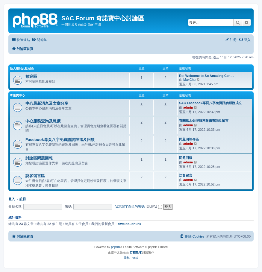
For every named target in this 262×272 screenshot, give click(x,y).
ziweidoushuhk (129, 224)
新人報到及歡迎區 (22, 68)
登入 (11, 199)
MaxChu (189, 79)
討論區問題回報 (39, 158)
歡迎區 (31, 76)
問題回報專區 (189, 139)
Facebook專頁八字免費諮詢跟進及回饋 (60, 139)
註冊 (22, 199)
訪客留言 (185, 175)
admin (188, 107)
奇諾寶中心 (17, 95)
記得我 (154, 206)
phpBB (115, 247)
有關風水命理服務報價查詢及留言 (203, 120)
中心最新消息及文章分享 (46, 103)
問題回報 (185, 157)
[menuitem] (39, 39)
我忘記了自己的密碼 (130, 206)
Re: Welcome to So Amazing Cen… (206, 76)
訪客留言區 (35, 176)
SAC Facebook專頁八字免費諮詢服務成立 (210, 103)
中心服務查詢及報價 (42, 121)
